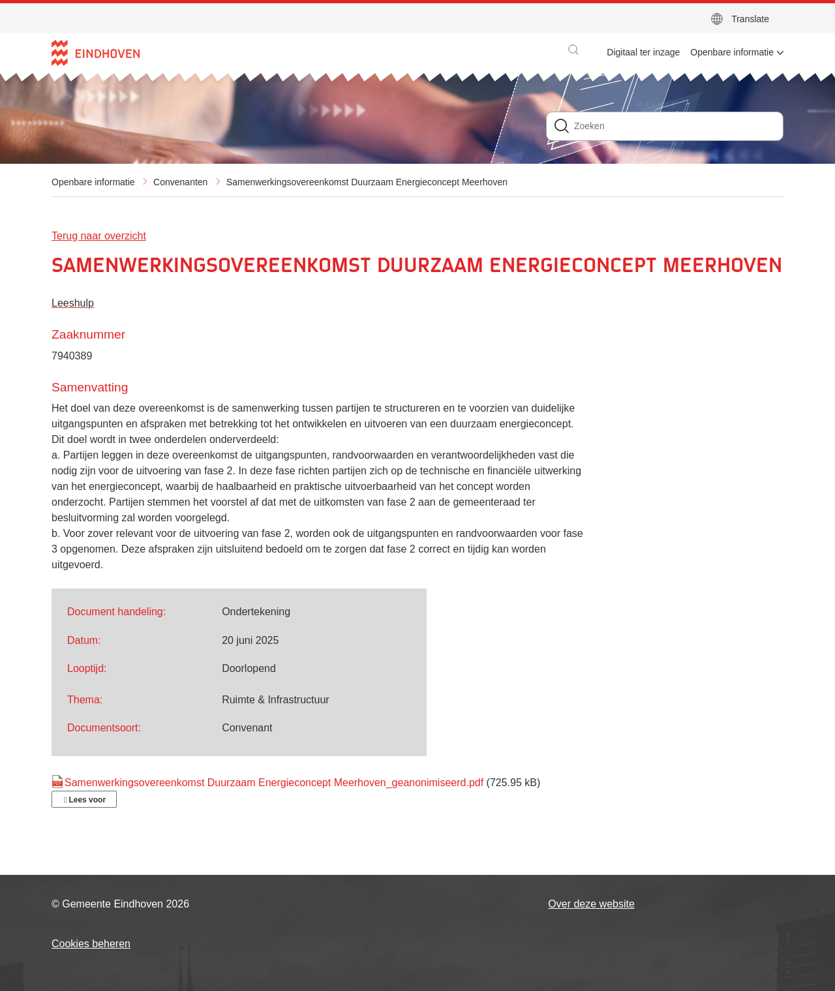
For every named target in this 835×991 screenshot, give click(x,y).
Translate (750, 19)
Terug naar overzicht (99, 235)
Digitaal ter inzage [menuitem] (643, 52)
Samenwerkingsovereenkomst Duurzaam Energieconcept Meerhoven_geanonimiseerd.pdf (274, 782)
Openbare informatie (93, 182)
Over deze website (591, 903)
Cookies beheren (91, 943)
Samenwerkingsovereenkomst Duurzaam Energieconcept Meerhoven (367, 182)
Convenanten (180, 182)
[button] (573, 49)
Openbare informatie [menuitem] (732, 52)
